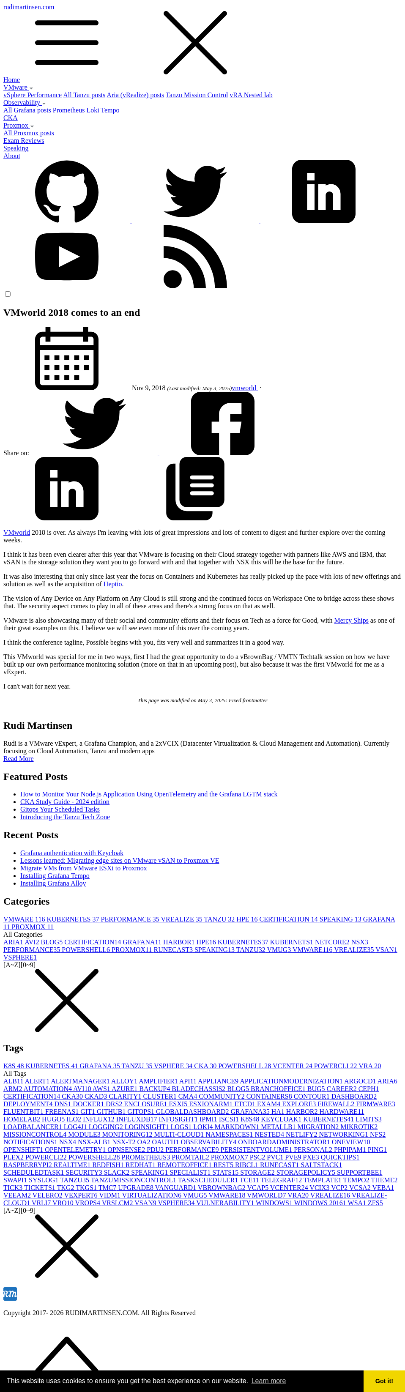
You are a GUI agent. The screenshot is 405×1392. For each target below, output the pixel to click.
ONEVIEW (351, 1142)
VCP (340, 1187)
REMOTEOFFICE (185, 1164)
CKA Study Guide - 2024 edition (64, 801)
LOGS (182, 1126)
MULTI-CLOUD (180, 1134)
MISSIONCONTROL (35, 1134)
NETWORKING (344, 1134)
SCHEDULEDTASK (34, 1172)
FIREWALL (336, 1104)
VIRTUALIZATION (152, 1195)
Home (11, 79)
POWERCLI (336, 1065)
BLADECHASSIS (199, 1088)
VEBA (383, 1187)
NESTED (270, 1134)
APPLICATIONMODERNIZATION (292, 1081)
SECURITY (85, 1172)
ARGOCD (361, 1081)
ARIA (14, 942)
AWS (102, 1088)
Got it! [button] (384, 1381)
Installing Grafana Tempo (55, 875)
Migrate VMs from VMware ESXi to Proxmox (83, 868)
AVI (33, 942)
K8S (14, 1065)
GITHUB (112, 1111)
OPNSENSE (127, 1149)
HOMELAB (22, 1119)
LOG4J (76, 1126)
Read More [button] (18, 758)
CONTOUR (312, 1096)
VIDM (110, 1195)
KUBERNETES (74, 919)
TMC (108, 1187)
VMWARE (25, 919)
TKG (66, 1187)
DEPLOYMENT (28, 1104)
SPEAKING (341, 919)
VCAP (258, 1187)
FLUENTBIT (24, 1111)
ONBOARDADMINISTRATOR (285, 1142)
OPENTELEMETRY (76, 1149)
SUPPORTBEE (360, 1172)
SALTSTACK (321, 1164)
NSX (359, 942)
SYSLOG (44, 1180)
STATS (226, 1172)
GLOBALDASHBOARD (193, 1111)
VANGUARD (176, 1187)
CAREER (342, 1088)
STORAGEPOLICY (306, 1172)
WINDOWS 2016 (321, 1202)
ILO (74, 1119)
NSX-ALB (95, 1142)
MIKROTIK (359, 1126)
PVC (276, 1157)
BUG (317, 1088)
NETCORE (333, 942)
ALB (14, 1081)
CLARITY (126, 1096)
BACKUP (155, 1088)
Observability (24, 102)
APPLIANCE (219, 1081)
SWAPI (16, 1180)
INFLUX (99, 1119)
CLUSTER (160, 1096)
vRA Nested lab (251, 94)
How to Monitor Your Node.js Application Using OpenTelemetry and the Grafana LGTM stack (149, 794)
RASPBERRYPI (28, 1164)
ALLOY (125, 1081)
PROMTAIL (191, 1157)
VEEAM (18, 1195)
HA (278, 1111)
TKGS (87, 1187)
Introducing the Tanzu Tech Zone (65, 816)
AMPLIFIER (159, 1081)
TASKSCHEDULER (209, 1180)
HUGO (54, 1119)
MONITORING (128, 1134)
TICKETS (40, 1187)
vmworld (245, 387)
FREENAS (62, 1111)
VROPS (88, 1202)
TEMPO (357, 1180)
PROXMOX (32, 926)
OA (144, 1142)
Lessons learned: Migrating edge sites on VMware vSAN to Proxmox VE (119, 860)
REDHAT (141, 1164)
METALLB (279, 1126)
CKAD (97, 1096)
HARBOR (180, 942)
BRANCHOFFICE (279, 1088)
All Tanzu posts (84, 94)
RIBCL (247, 1164)
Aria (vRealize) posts (135, 94)
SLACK (117, 1172)
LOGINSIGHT (148, 1126)
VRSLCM (118, 1202)
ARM (13, 1088)
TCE (250, 1180)
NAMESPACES (229, 1134)
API (188, 1081)
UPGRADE (136, 1187)
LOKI (203, 1126)
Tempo (110, 110)
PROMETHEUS (147, 1157)
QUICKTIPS (340, 1157)
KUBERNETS (292, 942)
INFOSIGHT (179, 1119)
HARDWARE (341, 1111)
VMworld (16, 532)
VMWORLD (267, 1195)
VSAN (386, 949)
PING (377, 1149)
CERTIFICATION (290, 919)
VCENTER (293, 1065)
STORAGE (258, 1172)
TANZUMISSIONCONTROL (134, 1180)
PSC (258, 1157)
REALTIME (73, 1164)
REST (224, 1164)
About (11, 155)
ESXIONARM (211, 1104)
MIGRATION (319, 1126)
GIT (88, 1111)
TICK (13, 1187)
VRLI (42, 1202)
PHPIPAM (351, 1149)
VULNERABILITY (226, 1202)
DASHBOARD (354, 1096)
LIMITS (368, 1119)
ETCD (245, 1104)
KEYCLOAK (282, 1119)
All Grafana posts (27, 110)
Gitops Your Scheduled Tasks (60, 809)
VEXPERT (81, 1195)
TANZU (220, 919)
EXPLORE (299, 1104)
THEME (384, 1180)
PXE (312, 1157)
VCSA (360, 1187)
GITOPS (141, 1111)
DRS (115, 1104)
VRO (63, 1202)
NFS (378, 1134)
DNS (63, 1104)
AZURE (125, 1088)
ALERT (38, 1081)
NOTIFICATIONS (31, 1142)
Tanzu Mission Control (197, 94)
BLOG (53, 942)
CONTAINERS (270, 1096)
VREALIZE (182, 919)
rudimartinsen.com (202, 39)
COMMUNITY (222, 1096)
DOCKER (89, 1104)
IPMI (209, 1119)
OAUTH (166, 1142)
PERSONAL (314, 1149)
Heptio (113, 584)
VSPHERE (20, 957)
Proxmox (18, 125)
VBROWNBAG (222, 1187)
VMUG (280, 949)
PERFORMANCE (131, 919)
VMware (18, 87)
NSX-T (124, 1142)
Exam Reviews (23, 140)
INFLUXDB (137, 1119)
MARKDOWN (238, 1126)
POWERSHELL (87, 949)
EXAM (269, 1104)
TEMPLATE (323, 1180)
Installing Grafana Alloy (53, 883)
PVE (294, 1157)
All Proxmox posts (28, 133)
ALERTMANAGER (81, 1081)
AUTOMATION (49, 1088)
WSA (358, 1202)
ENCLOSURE (146, 1104)
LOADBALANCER (33, 1126)
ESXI (179, 1104)
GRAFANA (143, 942)
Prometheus (69, 110)
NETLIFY (302, 1134)
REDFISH (109, 1164)
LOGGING (107, 1126)
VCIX (320, 1187)
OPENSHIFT (24, 1149)
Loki (92, 110)
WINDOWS (275, 1202)
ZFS (375, 1202)
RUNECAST (173, 949)
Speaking (16, 148)
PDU (156, 1149)
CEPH (368, 1088)
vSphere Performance (32, 94)
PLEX (14, 1157)
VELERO (48, 1195)
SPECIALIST (191, 1172)
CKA (10, 117)
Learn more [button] (269, 1380)
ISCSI (230, 1119)
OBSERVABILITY (209, 1142)
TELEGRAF (282, 1180)
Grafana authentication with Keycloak (71, 852)
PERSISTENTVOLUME (257, 1149)
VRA (369, 1065)
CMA (188, 1096)
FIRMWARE (375, 1104)
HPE (247, 919)
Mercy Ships (351, 620)
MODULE (85, 1134)
